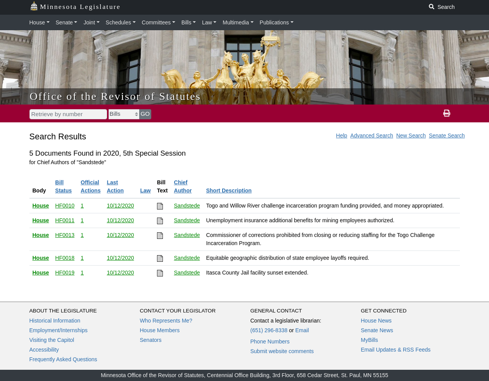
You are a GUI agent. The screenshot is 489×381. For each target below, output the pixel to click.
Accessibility (44, 350)
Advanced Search (371, 135)
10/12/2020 (120, 206)
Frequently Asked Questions (63, 359)
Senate (64, 22)
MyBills (369, 340)
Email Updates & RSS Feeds (396, 350)
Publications (274, 22)
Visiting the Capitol (51, 340)
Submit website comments (282, 351)
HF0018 (64, 258)
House (37, 22)
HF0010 (64, 206)
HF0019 (64, 272)
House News (376, 321)
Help (341, 135)
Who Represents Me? (166, 321)
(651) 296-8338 (269, 330)
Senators (151, 340)
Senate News (377, 330)
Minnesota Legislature (75, 6)
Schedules (118, 22)
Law (207, 22)
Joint (89, 22)
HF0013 (64, 235)
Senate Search (447, 135)
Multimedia (236, 22)
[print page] (446, 113)
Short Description (228, 190)
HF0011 (64, 220)
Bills (186, 22)
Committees (156, 22)
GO (145, 113)
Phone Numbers (270, 341)
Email (302, 330)
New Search (411, 135)
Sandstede (187, 206)
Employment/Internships (58, 330)
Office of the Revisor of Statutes (115, 96)
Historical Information (55, 321)
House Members (160, 330)
